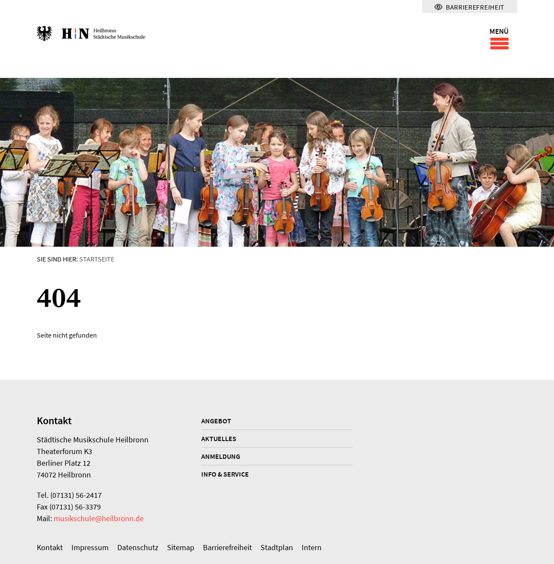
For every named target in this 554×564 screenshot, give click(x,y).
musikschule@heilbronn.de (99, 518)
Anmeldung (220, 456)
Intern (312, 547)
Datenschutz (137, 547)
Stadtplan (277, 547)
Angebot (216, 420)
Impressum (90, 547)
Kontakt (50, 547)
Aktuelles (218, 438)
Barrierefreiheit (227, 547)
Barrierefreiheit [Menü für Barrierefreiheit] (470, 7)
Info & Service (225, 474)
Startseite (96, 259)
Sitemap (180, 547)
